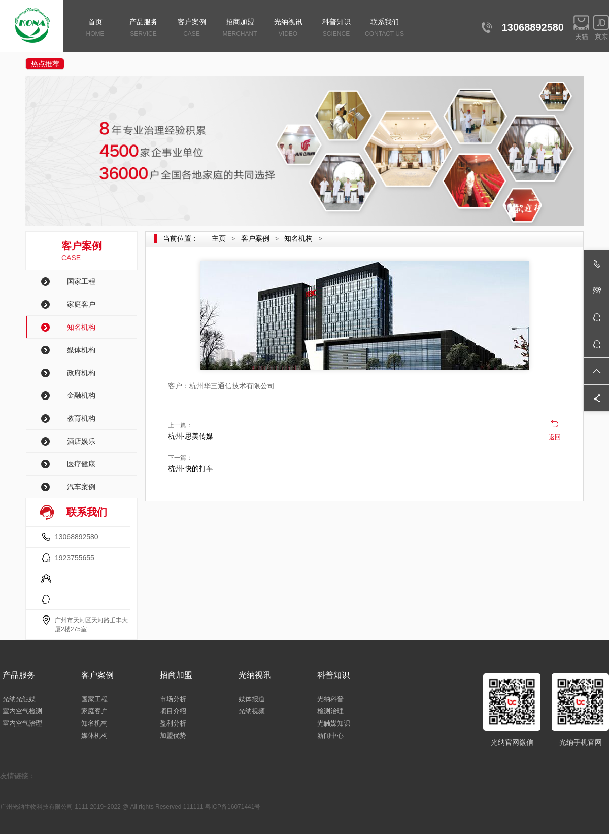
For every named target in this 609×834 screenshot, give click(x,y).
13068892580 (76, 537)
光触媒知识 (333, 723)
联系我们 (384, 29)
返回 (555, 437)
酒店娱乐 (81, 441)
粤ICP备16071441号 (232, 806)
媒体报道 (252, 699)
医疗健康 (81, 464)
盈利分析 (173, 723)
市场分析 (173, 699)
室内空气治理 (22, 723)
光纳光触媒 (19, 699)
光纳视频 (252, 711)
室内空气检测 (22, 711)
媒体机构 (81, 350)
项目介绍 (173, 711)
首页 (95, 29)
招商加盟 (240, 29)
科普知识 (336, 29)
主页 (219, 238)
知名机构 (81, 327)
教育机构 (81, 418)
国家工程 (81, 281)
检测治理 (330, 711)
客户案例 (191, 29)
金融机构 (81, 395)
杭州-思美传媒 (190, 436)
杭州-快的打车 (190, 468)
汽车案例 (81, 487)
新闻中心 (330, 735)
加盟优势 (173, 735)
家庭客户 (81, 304)
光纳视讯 (288, 29)
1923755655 (74, 558)
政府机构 (81, 373)
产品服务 (143, 29)
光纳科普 (330, 699)
